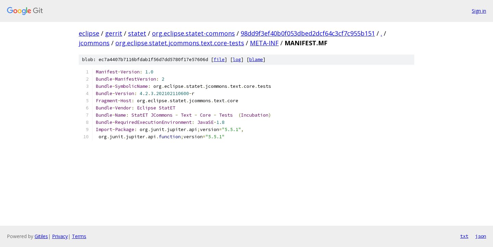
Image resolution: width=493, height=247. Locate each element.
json (480, 236)
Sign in (479, 11)
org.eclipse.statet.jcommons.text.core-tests (179, 43)
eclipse (89, 33)
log (237, 59)
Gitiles (41, 236)
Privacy (60, 236)
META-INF (264, 43)
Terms (79, 236)
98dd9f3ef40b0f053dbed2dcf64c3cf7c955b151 (308, 33)
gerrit (113, 33)
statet (137, 33)
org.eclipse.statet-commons (193, 33)
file (219, 59)
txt (464, 236)
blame (256, 59)
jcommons (94, 43)
